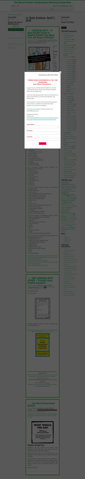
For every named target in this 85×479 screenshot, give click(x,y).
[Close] (60, 72)
